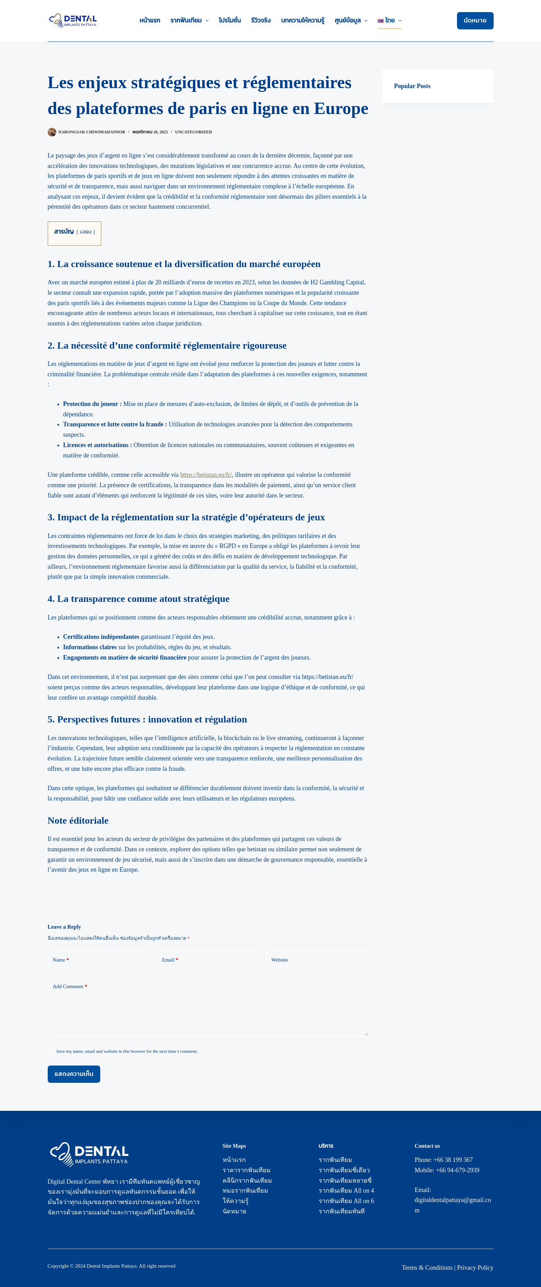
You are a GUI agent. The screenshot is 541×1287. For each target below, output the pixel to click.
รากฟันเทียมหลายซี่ (345, 1180)
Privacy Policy (475, 1267)
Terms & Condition (426, 1267)
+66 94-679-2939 (457, 1170)
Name (61, 960)
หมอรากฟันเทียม (245, 1190)
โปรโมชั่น (230, 20)
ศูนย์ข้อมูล (352, 21)
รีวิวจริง (261, 20)
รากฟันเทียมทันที (342, 1211)
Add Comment (70, 986)
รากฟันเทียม (190, 21)
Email (170, 960)
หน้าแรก (150, 20)
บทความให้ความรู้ (302, 20)
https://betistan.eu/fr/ (206, 474)
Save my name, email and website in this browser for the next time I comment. (127, 1051)
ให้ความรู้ (236, 1201)
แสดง (86, 232)
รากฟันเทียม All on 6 (346, 1201)
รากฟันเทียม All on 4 (346, 1190)
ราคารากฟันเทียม (247, 1170)
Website (279, 960)
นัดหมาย (475, 20)
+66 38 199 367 (453, 1159)
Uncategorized (193, 132)
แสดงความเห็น (74, 1073)
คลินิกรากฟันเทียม (247, 1180)
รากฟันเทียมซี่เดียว (344, 1170)
